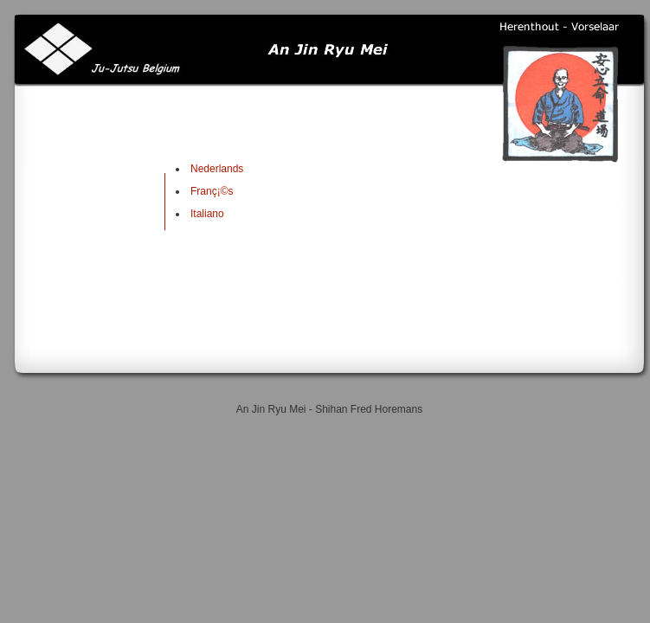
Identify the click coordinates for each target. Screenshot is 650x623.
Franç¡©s (212, 191)
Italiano (207, 214)
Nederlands (216, 169)
